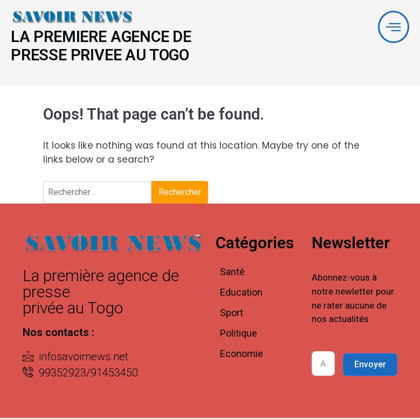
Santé (232, 272)
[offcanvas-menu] (393, 27)
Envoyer (370, 365)
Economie (241, 354)
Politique (238, 334)
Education (241, 293)
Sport (231, 313)
